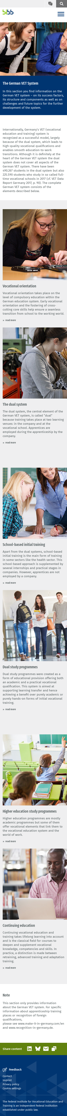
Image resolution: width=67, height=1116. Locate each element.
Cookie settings (12, 1088)
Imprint (7, 1080)
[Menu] (61, 14)
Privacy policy (11, 1084)
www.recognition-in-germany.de (31, 1028)
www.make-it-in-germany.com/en (41, 1023)
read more (10, 320)
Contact (7, 1076)
